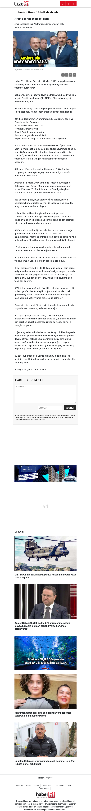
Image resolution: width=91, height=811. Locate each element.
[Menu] (68, 3)
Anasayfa (19, 12)
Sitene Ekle (59, 785)
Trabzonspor (44, 788)
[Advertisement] (45, 444)
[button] (66, 75)
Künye (28, 785)
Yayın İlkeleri (47, 785)
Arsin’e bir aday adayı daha (48, 12)
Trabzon (70, 785)
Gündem (31, 12)
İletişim (36, 785)
